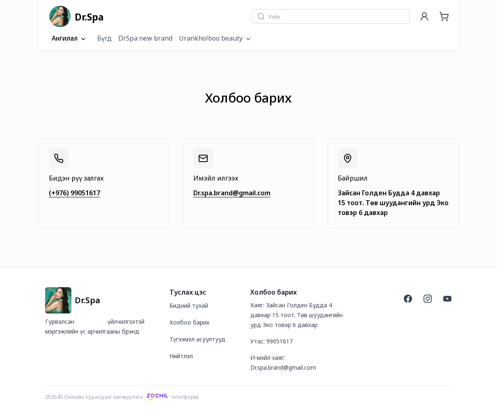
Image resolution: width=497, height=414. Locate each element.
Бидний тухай (188, 305)
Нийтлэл (181, 356)
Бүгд (104, 38)
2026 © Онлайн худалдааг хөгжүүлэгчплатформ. (122, 397)
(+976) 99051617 (74, 192)
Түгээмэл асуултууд (197, 339)
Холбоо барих (189, 322)
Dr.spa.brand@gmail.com (231, 192)
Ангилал (69, 38)
